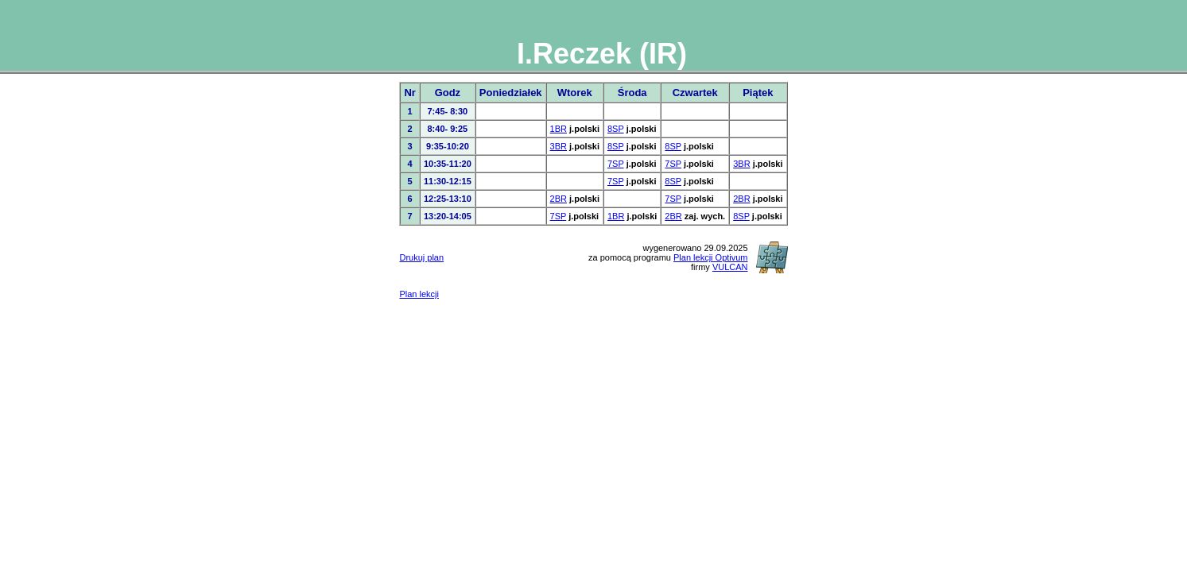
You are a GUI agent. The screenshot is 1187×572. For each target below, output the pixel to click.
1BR (558, 128)
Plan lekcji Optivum (710, 257)
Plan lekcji (419, 294)
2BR (558, 198)
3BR (558, 146)
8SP (615, 128)
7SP (615, 163)
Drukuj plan (421, 257)
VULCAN (730, 267)
